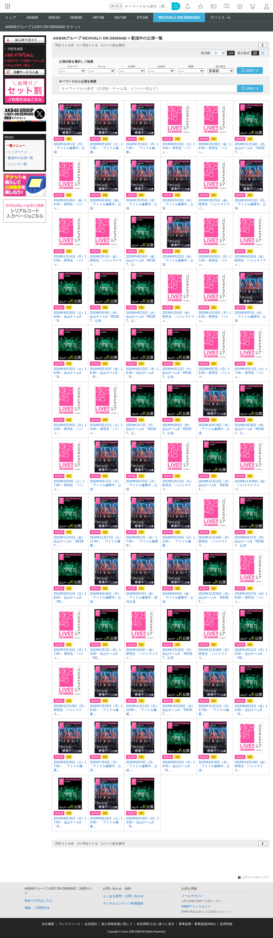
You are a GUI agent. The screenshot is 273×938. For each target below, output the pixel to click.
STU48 (142, 17)
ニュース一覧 (17, 164)
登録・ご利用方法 (36, 908)
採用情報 (226, 924)
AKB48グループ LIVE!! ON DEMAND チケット (43, 27)
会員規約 (91, 924)
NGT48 (120, 17)
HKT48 (98, 17)
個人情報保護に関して (117, 924)
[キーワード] (147, 6)
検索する (252, 88)
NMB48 (76, 17)
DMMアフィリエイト (196, 906)
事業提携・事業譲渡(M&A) (197, 924)
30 (215, 53)
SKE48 (54, 17)
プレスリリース (69, 924)
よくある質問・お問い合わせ (123, 896)
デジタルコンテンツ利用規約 (123, 903)
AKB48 (32, 17)
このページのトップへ (254, 877)
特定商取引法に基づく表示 (155, 924)
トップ (10, 17)
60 (223, 53)
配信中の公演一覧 (20, 158)
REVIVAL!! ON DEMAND (179, 17)
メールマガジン (192, 896)
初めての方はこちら (38, 900)
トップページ (17, 152)
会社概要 (48, 924)
